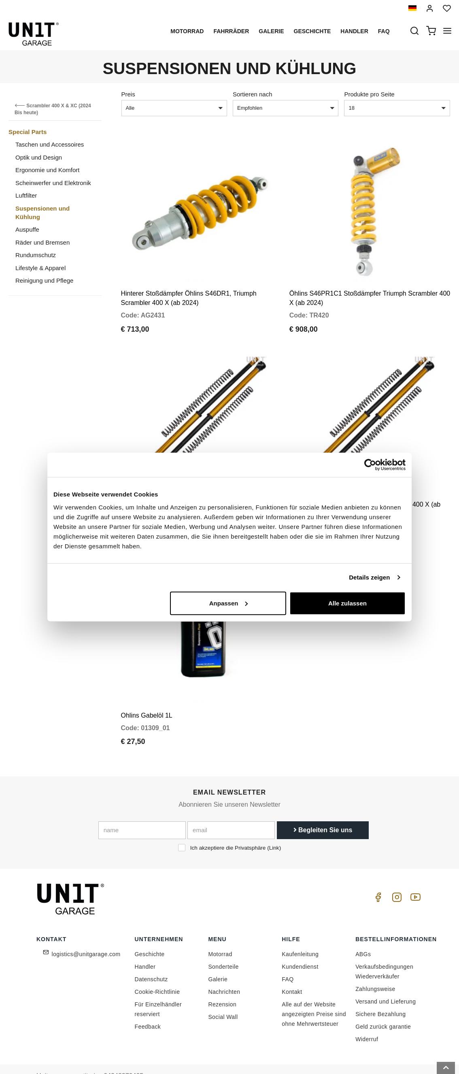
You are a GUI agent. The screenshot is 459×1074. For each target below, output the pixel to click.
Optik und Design (38, 157)
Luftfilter (26, 195)
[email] (231, 807)
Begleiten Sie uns (323, 806)
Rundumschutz (35, 254)
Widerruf (366, 1016)
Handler (354, 31)
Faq (384, 31)
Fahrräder (231, 31)
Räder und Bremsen (42, 242)
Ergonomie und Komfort (47, 169)
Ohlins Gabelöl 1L (146, 691)
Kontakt (292, 968)
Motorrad (187, 31)
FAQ (287, 956)
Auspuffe (27, 229)
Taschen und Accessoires (49, 144)
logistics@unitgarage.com (86, 931)
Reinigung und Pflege (44, 280)
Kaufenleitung (300, 931)
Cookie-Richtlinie (157, 968)
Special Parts (27, 131)
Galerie (271, 31)
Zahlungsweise (375, 966)
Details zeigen (369, 577)
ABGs (363, 931)
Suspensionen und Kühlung (42, 212)
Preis (128, 94)
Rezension (222, 981)
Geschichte (312, 31)
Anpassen (228, 602)
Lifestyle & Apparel (40, 267)
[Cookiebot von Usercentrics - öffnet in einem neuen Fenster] (370, 465)
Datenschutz (151, 956)
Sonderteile (223, 943)
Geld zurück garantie (383, 1003)
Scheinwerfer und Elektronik (53, 182)
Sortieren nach (252, 94)
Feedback (148, 1003)
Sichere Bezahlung (380, 991)
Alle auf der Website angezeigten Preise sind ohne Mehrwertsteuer (314, 991)
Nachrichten (224, 968)
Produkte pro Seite (369, 94)
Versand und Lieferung (385, 978)
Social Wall (223, 994)
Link (274, 825)
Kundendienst (300, 943)
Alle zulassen (347, 602)
